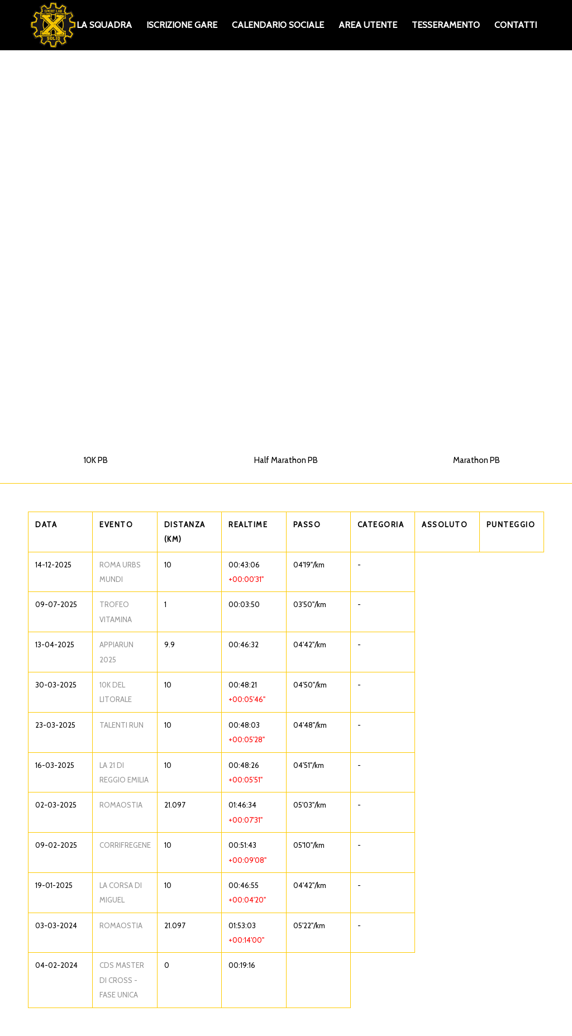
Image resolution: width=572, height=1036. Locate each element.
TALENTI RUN (121, 724)
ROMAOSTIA (120, 804)
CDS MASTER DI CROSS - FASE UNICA (121, 980)
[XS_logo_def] (53, 25)
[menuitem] (104, 25)
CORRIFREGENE (125, 845)
